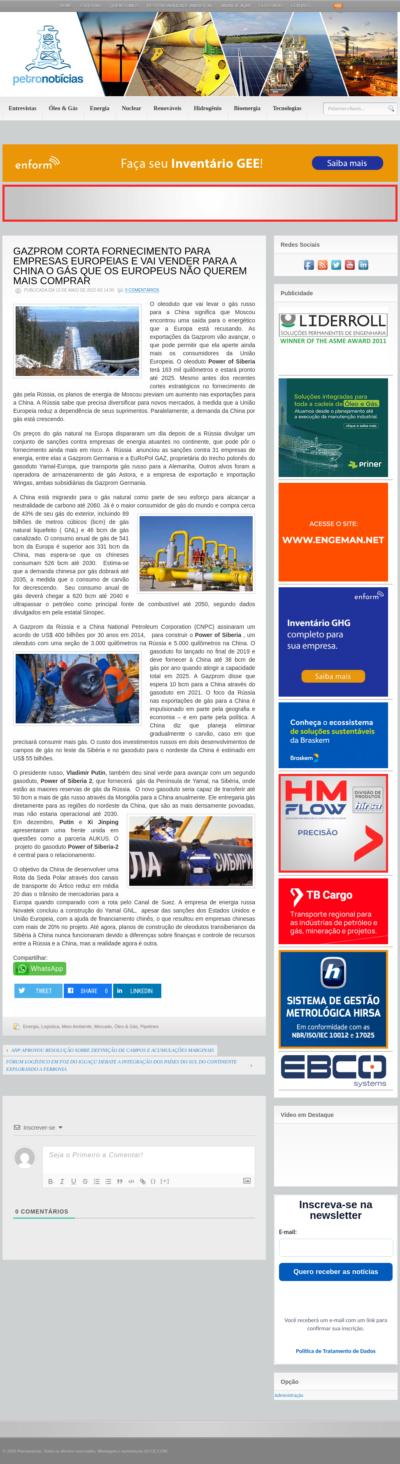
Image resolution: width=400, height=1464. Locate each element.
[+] (165, 1181)
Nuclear (131, 108)
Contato (300, 6)
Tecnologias (287, 108)
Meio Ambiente (77, 1026)
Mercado (103, 1026)
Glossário (270, 6)
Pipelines (149, 1026)
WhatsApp (47, 968)
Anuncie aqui (236, 6)
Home (66, 6)
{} (153, 1181)
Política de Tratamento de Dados (335, 1351)
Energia (99, 108)
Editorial (91, 6)
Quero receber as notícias (335, 1272)
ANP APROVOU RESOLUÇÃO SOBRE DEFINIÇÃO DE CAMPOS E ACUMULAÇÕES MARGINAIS (112, 1050)
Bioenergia (247, 108)
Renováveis (167, 108)
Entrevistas (22, 108)
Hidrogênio (207, 108)
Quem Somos (124, 6)
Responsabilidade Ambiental (179, 6)
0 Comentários (142, 290)
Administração (288, 1395)
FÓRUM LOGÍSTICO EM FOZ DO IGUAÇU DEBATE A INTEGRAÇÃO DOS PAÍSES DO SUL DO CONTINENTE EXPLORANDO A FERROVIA (121, 1065)
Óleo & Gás (63, 108)
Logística (50, 1026)
